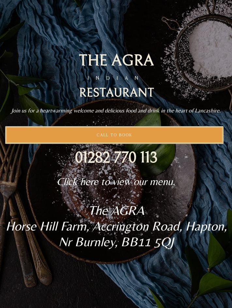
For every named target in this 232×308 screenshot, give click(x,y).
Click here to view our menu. (116, 181)
